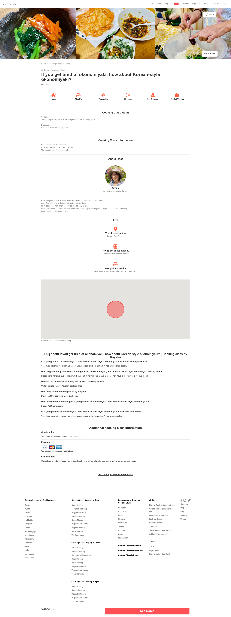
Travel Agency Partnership (160, 530)
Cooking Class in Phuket (128, 555)
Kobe (27, 550)
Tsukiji (121, 526)
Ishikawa (47, 84)
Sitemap (184, 515)
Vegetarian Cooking (80, 524)
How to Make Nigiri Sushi (160, 554)
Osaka (27, 513)
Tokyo (27, 505)
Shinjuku (122, 508)
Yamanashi (29, 554)
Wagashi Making (79, 513)
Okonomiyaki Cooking (81, 555)
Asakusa (122, 512)
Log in (225, 4)
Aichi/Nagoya (30, 531)
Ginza (120, 534)
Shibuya (121, 519)
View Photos (209, 54)
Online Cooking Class (167, 4)
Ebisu (120, 515)
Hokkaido (29, 520)
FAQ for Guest (155, 519)
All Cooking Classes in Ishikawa (115, 474)
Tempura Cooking (79, 509)
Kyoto (27, 509)
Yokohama (29, 535)
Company (184, 504)
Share (210, 14)
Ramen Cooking (78, 516)
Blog (182, 512)
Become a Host (155, 523)
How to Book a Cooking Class (162, 505)
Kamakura (29, 539)
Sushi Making (77, 505)
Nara (27, 546)
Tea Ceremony (78, 535)
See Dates (147, 611)
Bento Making (77, 520)
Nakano (121, 530)
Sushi (151, 547)
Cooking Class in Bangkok (129, 545)
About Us (153, 527)
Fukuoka (28, 516)
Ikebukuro (122, 523)
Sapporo (28, 524)
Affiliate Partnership (158, 534)
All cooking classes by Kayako (115, 191)
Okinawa (28, 543)
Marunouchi (123, 538)
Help (206, 4)
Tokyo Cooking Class (191, 4)
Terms (183, 519)
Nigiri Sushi (154, 550)
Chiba (27, 528)
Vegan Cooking (78, 528)
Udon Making (77, 563)
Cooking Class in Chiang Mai (130, 550)
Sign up (216, 4)
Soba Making (77, 531)
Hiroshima (29, 558)
